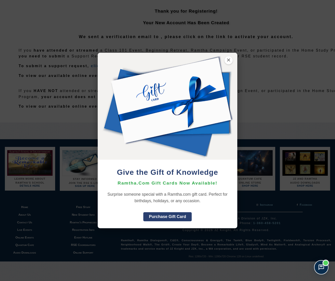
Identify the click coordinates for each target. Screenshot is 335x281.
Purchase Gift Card (167, 216)
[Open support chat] (321, 267)
